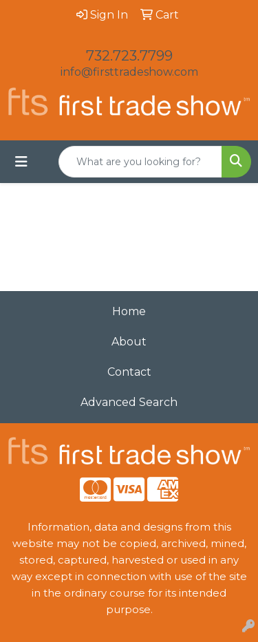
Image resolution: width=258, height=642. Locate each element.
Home (129, 311)
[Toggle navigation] (21, 161)
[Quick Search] (140, 162)
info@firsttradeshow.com (129, 71)
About (129, 341)
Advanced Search (129, 402)
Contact (129, 371)
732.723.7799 (129, 55)
